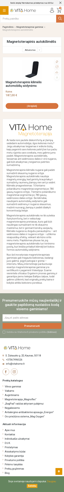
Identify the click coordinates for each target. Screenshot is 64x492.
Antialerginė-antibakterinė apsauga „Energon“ (29, 412)
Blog (7, 473)
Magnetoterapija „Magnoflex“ (20, 399)
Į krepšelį (32, 106)
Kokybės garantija (14, 456)
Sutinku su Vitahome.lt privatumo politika (31, 332)
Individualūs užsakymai (17, 438)
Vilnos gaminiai (13, 386)
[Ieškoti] (32, 19)
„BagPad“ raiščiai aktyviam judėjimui (24, 403)
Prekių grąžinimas (14, 468)
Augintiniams (12, 395)
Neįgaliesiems (12, 408)
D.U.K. (8, 443)
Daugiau (51, 481)
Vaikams (9, 390)
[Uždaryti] (32, 486)
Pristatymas (11, 447)
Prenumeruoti (32, 326)
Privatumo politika (14, 460)
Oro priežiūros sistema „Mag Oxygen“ (25, 416)
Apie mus (10, 430)
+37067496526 (14, 359)
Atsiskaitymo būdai (15, 451)
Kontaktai (10, 434)
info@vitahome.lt (15, 363)
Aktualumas (33, 50)
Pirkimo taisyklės (14, 464)
